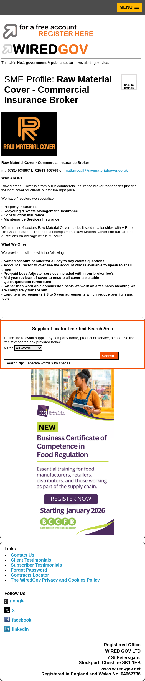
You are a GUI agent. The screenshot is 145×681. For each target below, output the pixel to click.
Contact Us (22, 555)
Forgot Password (29, 570)
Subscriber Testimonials (36, 565)
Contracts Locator (30, 575)
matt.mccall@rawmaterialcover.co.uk (96, 170)
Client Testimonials (31, 560)
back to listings (129, 86)
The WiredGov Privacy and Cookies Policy (55, 580)
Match (8, 348)
